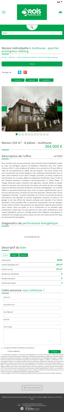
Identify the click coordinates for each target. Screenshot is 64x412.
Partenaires (59, 397)
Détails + (14, 255)
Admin (32, 399)
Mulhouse (12, 57)
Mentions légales (43, 397)
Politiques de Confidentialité (27, 373)
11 (47, 134)
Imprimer (32, 80)
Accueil (4, 57)
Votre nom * (7, 297)
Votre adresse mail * (9, 305)
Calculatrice (46, 80)
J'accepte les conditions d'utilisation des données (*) (19, 348)
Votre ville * (6, 319)
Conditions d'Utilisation (43, 373)
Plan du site (35, 397)
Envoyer (54, 352)
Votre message (7, 327)
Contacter (18, 80)
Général (5, 255)
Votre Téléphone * (8, 312)
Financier (23, 255)
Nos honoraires (51, 397)
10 (44, 134)
